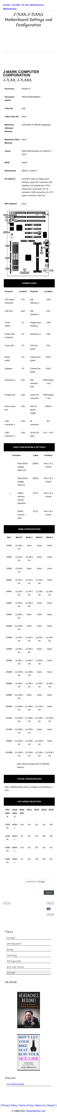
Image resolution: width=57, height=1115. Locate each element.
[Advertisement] (28, 44)
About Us (40, 1105)
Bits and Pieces (15, 967)
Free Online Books (15, 1084)
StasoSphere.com (36, 1111)
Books (10, 949)
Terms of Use (26, 1105)
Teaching (12, 955)
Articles (11, 938)
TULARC (11, 972)
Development (14, 943)
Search (51, 1105)
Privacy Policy (9, 1105)
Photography (14, 961)
